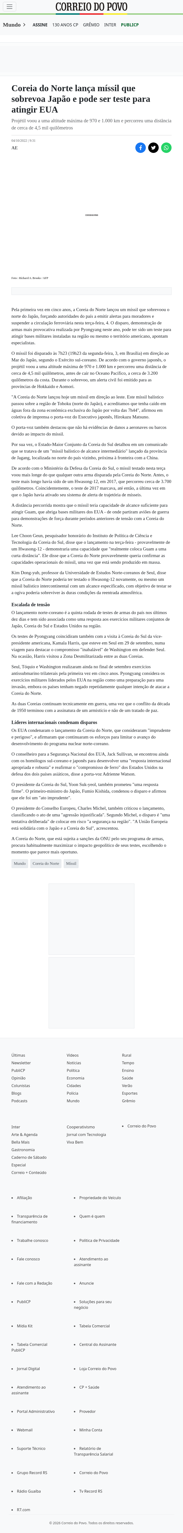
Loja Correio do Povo (98, 1368)
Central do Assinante (97, 1344)
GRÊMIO (91, 25)
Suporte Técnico (31, 1448)
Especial (18, 1165)
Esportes (129, 1093)
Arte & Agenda (24, 1134)
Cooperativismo (81, 1127)
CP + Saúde (89, 1387)
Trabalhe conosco (32, 1240)
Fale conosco (28, 1259)
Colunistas (20, 1085)
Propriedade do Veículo (100, 1197)
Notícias (74, 1062)
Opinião (18, 1078)
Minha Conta (90, 1430)
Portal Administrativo (36, 1411)
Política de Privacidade (99, 1240)
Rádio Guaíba (29, 1491)
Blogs (16, 1093)
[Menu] (9, 6)
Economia (75, 1078)
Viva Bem (75, 1142)
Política (73, 1070)
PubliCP (18, 1070)
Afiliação (24, 1197)
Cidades (74, 1085)
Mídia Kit (25, 1326)
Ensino (128, 1070)
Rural (126, 1055)
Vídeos (73, 1055)
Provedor (87, 1411)
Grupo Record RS (32, 1472)
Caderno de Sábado (28, 1157)
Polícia (72, 1093)
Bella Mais (20, 1142)
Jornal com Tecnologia (86, 1134)
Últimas (18, 1055)
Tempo (128, 1062)
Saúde (127, 1078)
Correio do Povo (141, 1126)
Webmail (25, 1430)
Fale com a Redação (34, 1283)
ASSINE (40, 25)
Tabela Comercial (94, 1326)
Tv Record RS (90, 1491)
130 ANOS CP (65, 25)
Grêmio (128, 1100)
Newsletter (21, 1062)
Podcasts (19, 1100)
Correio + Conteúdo (28, 1172)
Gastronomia (23, 1149)
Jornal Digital (28, 1368)
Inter (15, 1127)
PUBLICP (130, 25)
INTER (110, 25)
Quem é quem (92, 1216)
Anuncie (86, 1283)
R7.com (23, 1509)
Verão (127, 1085)
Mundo (12, 25)
